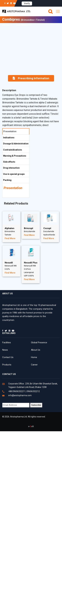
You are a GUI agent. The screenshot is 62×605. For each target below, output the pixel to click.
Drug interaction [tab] (11, 168)
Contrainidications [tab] (12, 150)
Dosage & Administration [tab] (15, 143)
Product (7, 25)
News (5, 350)
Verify (27, 3)
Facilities (6, 342)
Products (6, 364)
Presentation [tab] (9, 131)
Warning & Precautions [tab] (14, 156)
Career (34, 364)
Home (34, 357)
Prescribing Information (31, 78)
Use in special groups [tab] (14, 174)
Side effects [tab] (9, 162)
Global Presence (39, 342)
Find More (10, 238)
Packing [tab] (7, 180)
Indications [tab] (8, 137)
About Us (35, 350)
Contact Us (7, 357)
